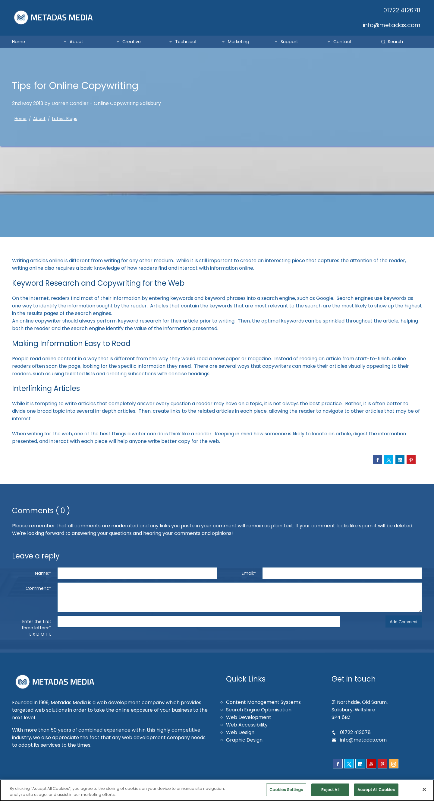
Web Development (248, 717)
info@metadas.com (391, 25)
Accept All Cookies (376, 793)
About (76, 42)
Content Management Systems (263, 702)
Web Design (240, 732)
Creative (131, 42)
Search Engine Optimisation (259, 709)
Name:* (43, 573)
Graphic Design (244, 739)
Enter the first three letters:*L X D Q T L (36, 627)
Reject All (330, 793)
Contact (342, 42)
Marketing (239, 42)
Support (289, 42)
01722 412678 (402, 10)
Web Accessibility (247, 724)
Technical (185, 42)
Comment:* (38, 588)
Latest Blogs (62, 119)
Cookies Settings (286, 793)
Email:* (248, 573)
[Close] (424, 792)
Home (18, 42)
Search (392, 42)
